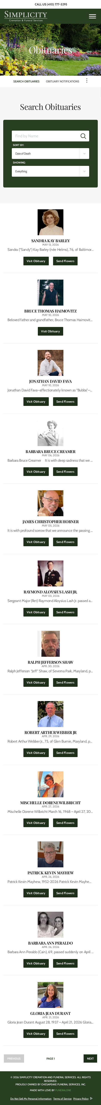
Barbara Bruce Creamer (50, 451)
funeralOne (63, 1090)
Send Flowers (67, 260)
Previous (14, 1058)
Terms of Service (62, 1098)
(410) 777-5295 (57, 4)
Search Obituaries (26, 81)
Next (90, 1058)
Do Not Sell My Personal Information (31, 1098)
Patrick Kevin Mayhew (51, 873)
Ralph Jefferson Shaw (50, 662)
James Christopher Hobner (50, 521)
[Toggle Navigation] (87, 80)
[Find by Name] (45, 136)
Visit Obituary (38, 260)
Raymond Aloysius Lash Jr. (50, 592)
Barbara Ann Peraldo (50, 943)
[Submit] (83, 136)
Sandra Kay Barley (50, 241)
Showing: (19, 162)
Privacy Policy (81, 1098)
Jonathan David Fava (50, 381)
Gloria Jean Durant (50, 1013)
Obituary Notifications (62, 81)
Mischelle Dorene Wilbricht (50, 803)
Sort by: (18, 145)
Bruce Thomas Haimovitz (50, 311)
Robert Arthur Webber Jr (50, 732)
